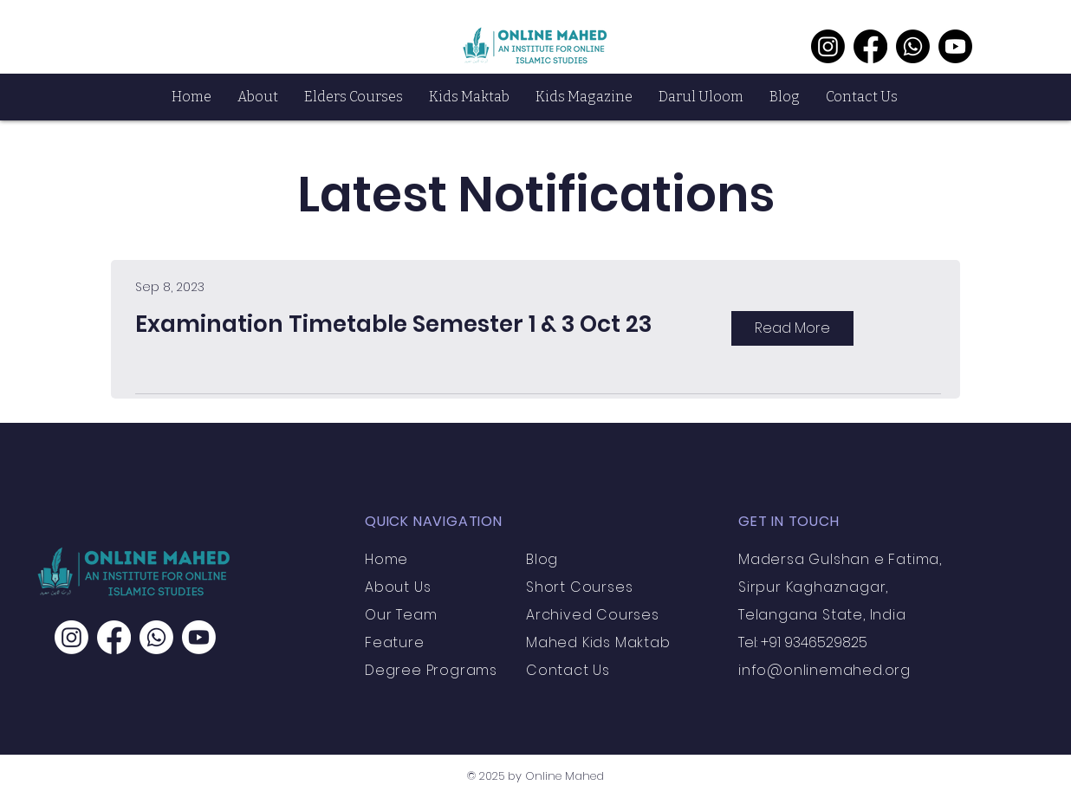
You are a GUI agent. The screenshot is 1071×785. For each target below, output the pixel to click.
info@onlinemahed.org (824, 670)
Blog (542, 559)
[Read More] (792, 328)
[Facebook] (870, 46)
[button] (257, 97)
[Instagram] (828, 46)
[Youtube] (955, 46)
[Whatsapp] (913, 46)
